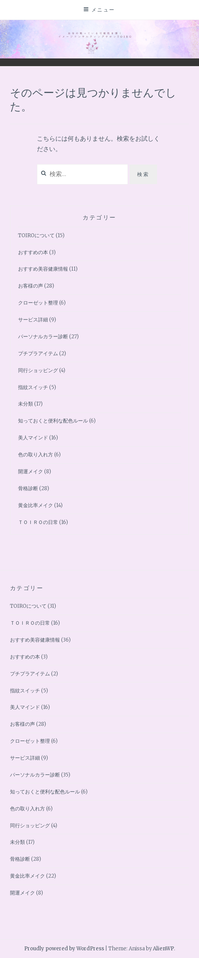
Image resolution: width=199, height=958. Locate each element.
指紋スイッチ (33, 387)
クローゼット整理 (38, 302)
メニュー (103, 10)
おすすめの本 (33, 252)
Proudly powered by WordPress (64, 948)
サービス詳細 (33, 319)
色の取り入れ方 (35, 454)
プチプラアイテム (38, 353)
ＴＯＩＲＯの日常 (38, 522)
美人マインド (33, 437)
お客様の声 (30, 286)
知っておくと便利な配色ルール (53, 420)
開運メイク (30, 471)
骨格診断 (28, 488)
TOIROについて (36, 235)
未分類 (25, 404)
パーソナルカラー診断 (43, 336)
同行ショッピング (38, 370)
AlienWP (163, 948)
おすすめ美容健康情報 (43, 269)
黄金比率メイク (35, 505)
